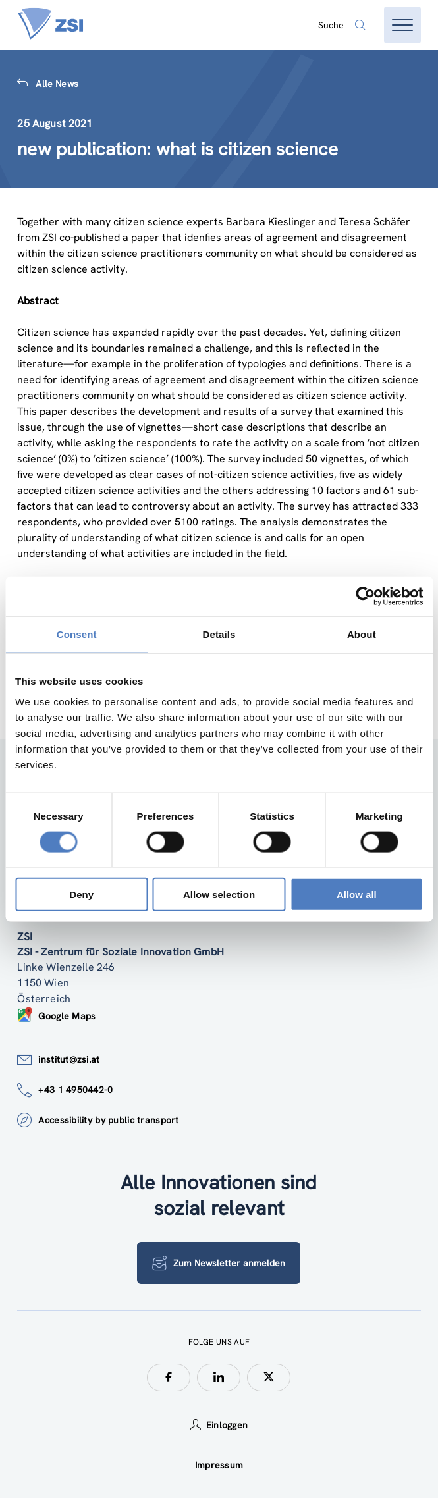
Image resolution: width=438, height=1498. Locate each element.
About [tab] (361, 633)
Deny (81, 894)
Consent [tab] (77, 633)
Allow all (357, 894)
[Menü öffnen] (402, 25)
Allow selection (219, 894)
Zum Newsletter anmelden (218, 1263)
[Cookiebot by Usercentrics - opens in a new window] (365, 596)
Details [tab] (219, 633)
